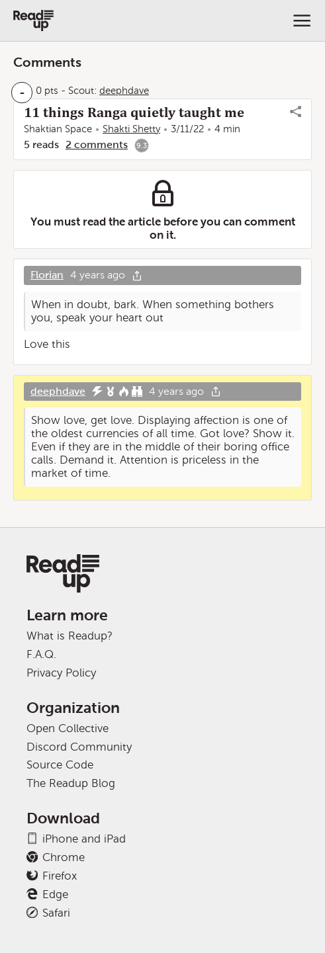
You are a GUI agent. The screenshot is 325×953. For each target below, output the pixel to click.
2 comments (97, 144)
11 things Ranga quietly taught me (134, 112)
